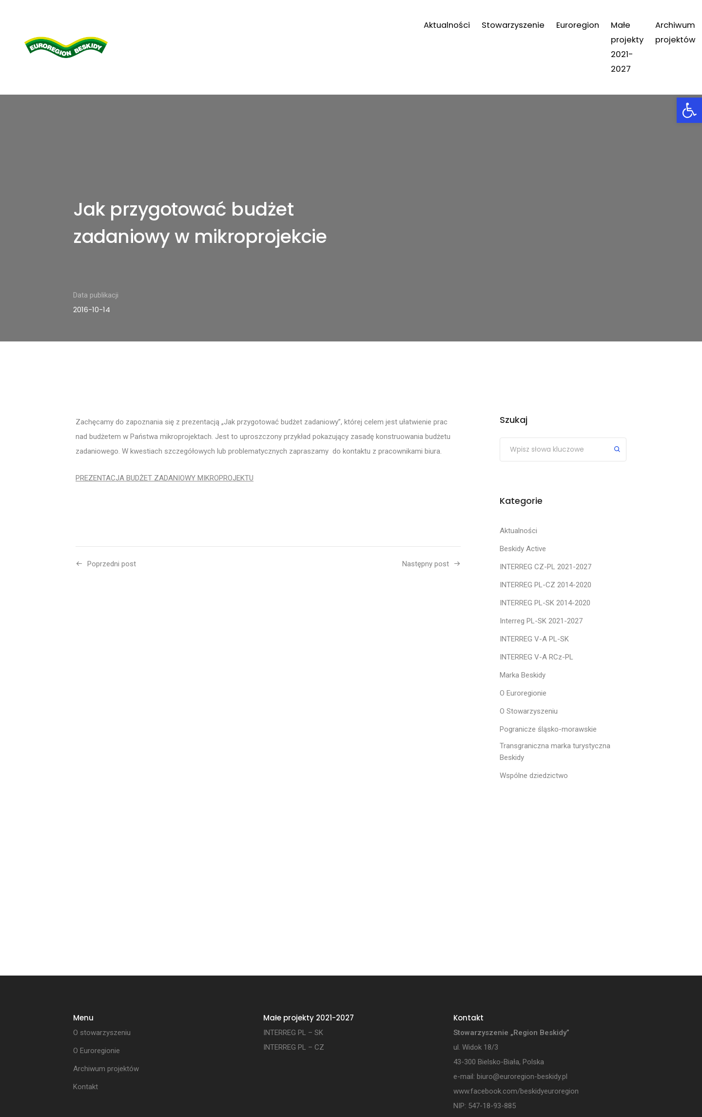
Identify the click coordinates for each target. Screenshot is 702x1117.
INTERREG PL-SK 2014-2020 (545, 602)
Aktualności (230, 25)
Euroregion (360, 25)
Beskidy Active (523, 548)
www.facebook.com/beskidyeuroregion (516, 1091)
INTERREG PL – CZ (293, 1047)
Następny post (425, 563)
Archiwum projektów (545, 25)
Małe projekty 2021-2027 (443, 25)
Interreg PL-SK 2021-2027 (541, 621)
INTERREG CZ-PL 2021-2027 (545, 566)
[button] (689, 110)
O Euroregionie (523, 693)
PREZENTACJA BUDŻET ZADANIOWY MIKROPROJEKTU (165, 478)
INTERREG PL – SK (293, 1032)
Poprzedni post (111, 563)
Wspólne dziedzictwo (534, 775)
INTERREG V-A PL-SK (534, 639)
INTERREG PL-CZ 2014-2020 (545, 584)
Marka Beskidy (523, 675)
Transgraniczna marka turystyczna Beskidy (555, 751)
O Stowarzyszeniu (529, 711)
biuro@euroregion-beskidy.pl (522, 1076)
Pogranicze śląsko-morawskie (548, 729)
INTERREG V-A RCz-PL (536, 657)
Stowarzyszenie (296, 25)
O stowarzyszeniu (102, 1032)
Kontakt (613, 25)
